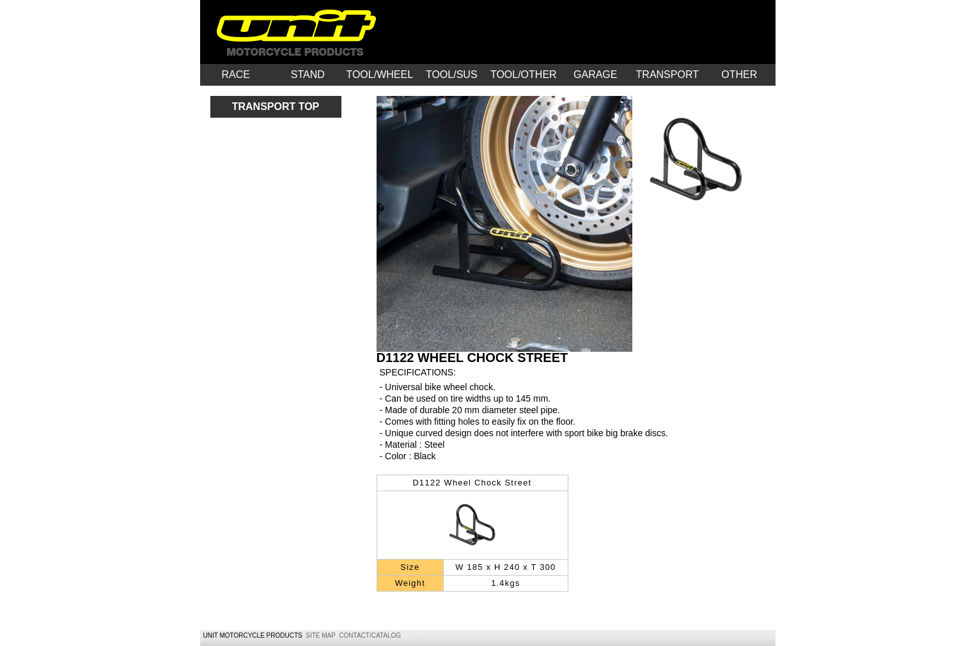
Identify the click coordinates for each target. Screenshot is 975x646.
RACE (236, 74)
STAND (308, 74)
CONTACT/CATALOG (370, 635)
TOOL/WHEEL (379, 74)
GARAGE (595, 74)
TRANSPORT (667, 74)
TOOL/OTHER (523, 74)
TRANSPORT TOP (276, 106)
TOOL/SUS (452, 74)
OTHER (739, 74)
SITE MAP (321, 635)
